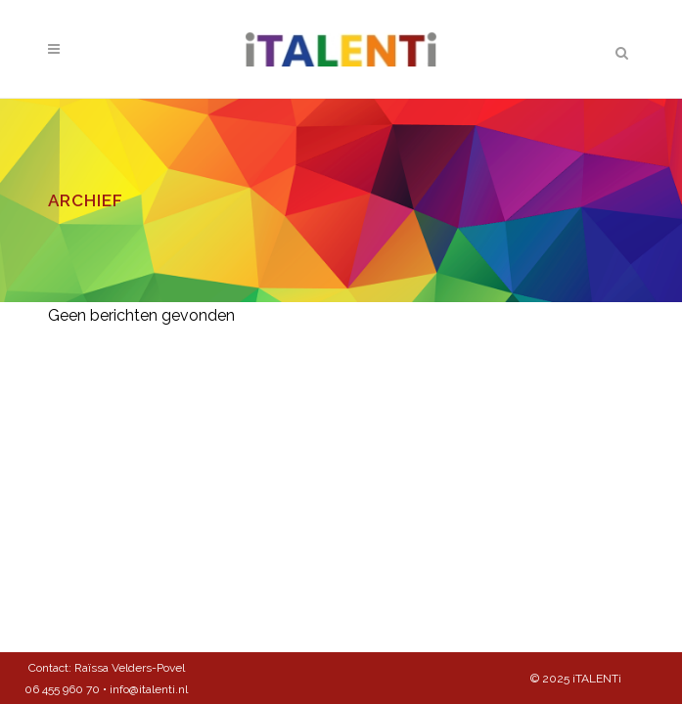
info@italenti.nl (149, 689)
